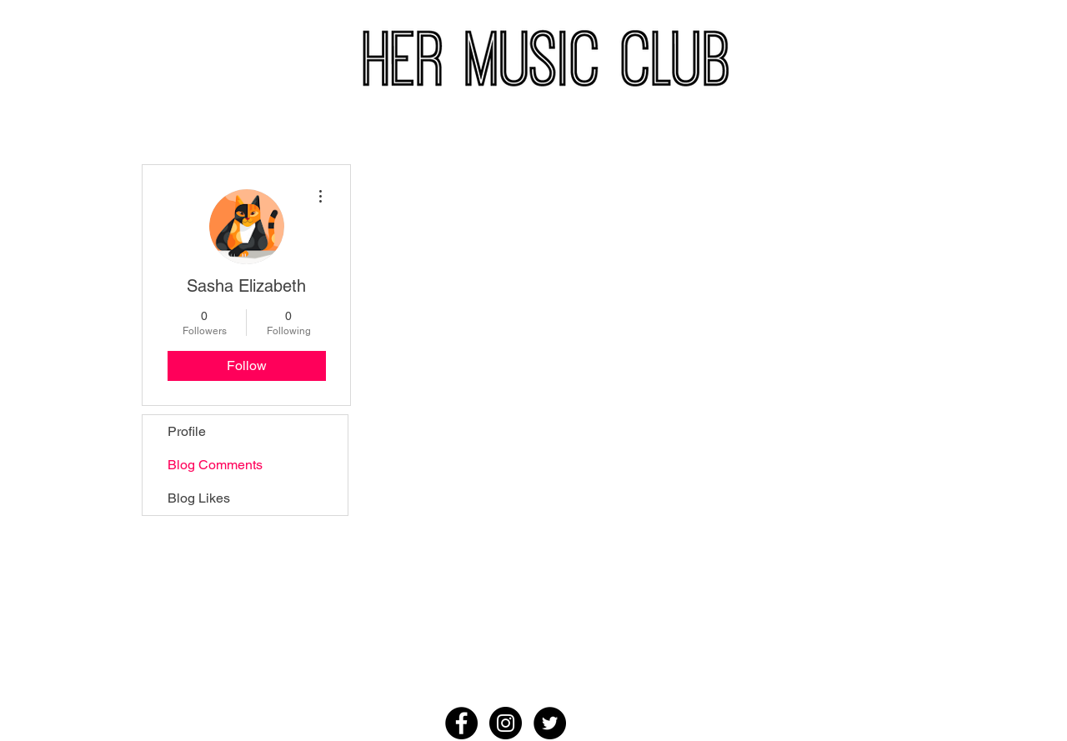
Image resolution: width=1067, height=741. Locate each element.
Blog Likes (199, 498)
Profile (187, 431)
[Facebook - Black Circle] (461, 723)
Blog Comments (215, 465)
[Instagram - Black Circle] (505, 723)
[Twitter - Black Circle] (550, 723)
